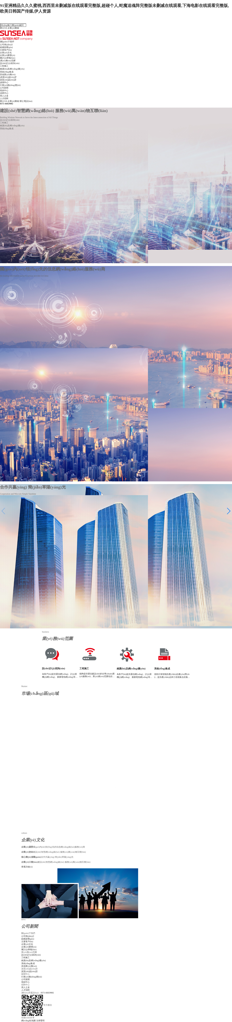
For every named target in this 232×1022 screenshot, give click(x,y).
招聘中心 (4, 93)
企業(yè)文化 (6, 53)
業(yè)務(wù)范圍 (7, 61)
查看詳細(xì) (27, 867)
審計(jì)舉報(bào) (7, 58)
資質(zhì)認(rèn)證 (8, 77)
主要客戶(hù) (6, 50)
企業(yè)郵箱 (13, 28)
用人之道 (4, 96)
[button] (229, 511)
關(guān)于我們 (7, 42)
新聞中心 (4, 82)
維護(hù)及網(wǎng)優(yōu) (12, 69)
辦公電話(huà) (116, 102)
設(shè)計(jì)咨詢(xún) (9, 63)
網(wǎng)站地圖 (28, 1020)
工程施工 (4, 66)
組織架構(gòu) (6, 47)
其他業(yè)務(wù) (8, 74)
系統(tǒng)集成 (6, 72)
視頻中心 (4, 90)
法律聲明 (40, 1020)
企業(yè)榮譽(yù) (7, 55)
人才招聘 (4, 98)
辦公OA (3, 28)
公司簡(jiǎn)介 (6, 45)
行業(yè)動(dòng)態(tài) (10, 85)
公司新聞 (4, 88)
